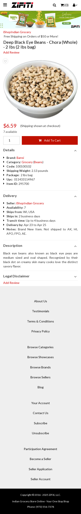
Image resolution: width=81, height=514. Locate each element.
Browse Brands (40, 367)
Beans (38, 162)
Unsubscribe (40, 433)
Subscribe (40, 423)
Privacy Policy (40, 331)
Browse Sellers (40, 377)
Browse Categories (40, 347)
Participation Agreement (40, 449)
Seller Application (40, 469)
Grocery (27, 162)
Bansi (20, 157)
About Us (40, 301)
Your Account (40, 403)
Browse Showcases (40, 357)
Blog (41, 387)
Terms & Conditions (40, 321)
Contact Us (40, 413)
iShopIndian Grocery (17, 32)
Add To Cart (50, 140)
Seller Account (41, 479)
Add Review (11, 52)
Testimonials (40, 311)
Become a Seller (40, 459)
